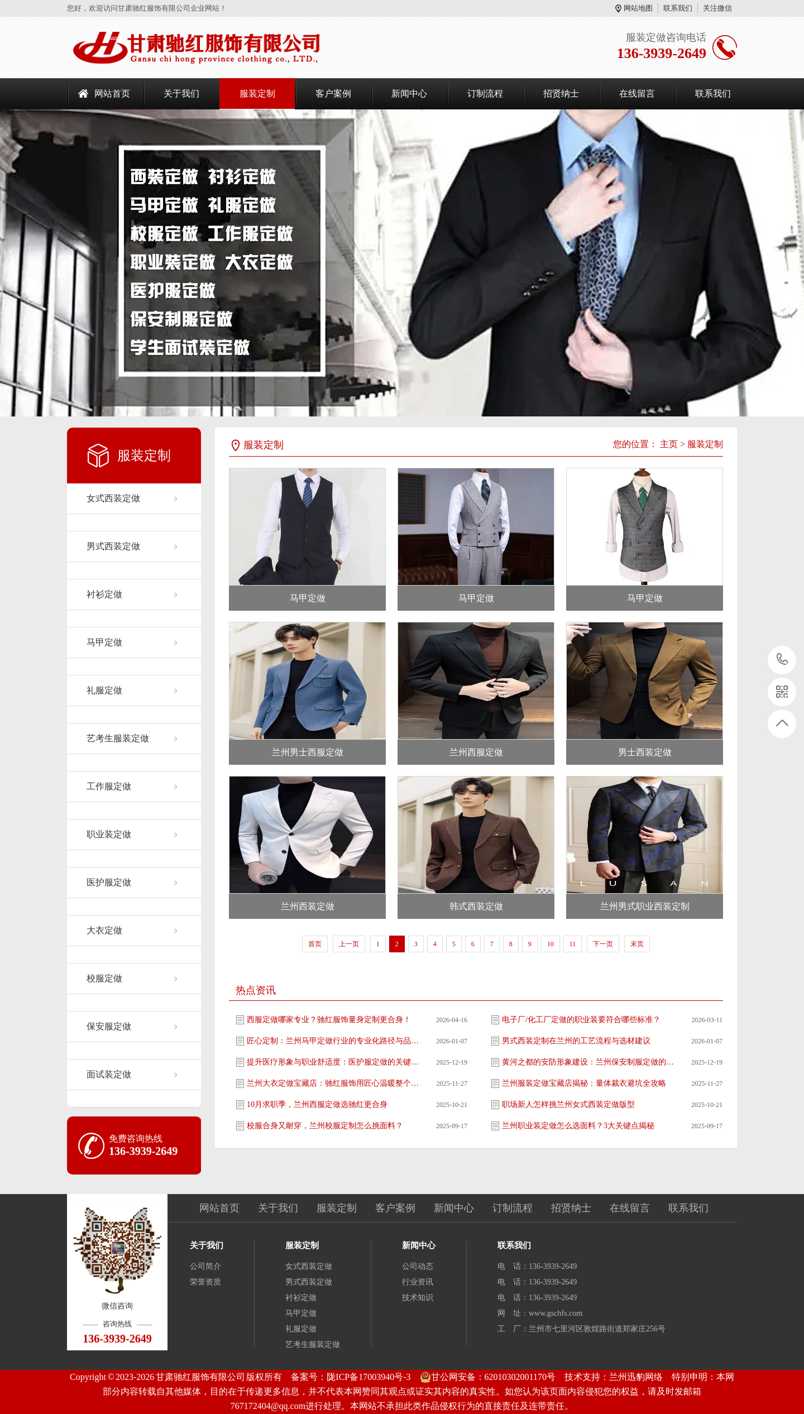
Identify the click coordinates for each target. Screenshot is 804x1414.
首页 (315, 944)
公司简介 (205, 1266)
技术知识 (417, 1297)
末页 (637, 944)
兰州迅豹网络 (636, 1377)
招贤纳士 (561, 93)
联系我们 (677, 8)
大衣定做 (104, 930)
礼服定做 (104, 690)
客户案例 (333, 93)
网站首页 (112, 93)
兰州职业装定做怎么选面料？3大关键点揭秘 (578, 1125)
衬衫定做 (104, 594)
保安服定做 (109, 1026)
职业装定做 (109, 834)
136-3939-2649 (782, 660)
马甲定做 (104, 642)
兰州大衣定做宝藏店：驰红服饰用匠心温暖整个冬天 (333, 1083)
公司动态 (417, 1266)
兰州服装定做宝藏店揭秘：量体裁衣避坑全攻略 (584, 1083)
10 (550, 944)
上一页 (349, 944)
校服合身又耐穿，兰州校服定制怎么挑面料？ (325, 1125)
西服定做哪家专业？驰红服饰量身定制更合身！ (329, 1019)
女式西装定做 (113, 498)
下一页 (603, 944)
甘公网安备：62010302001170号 (488, 1377)
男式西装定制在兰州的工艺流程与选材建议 (576, 1041)
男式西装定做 (113, 546)
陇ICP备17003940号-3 (368, 1377)
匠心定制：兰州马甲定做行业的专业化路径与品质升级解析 (333, 1041)
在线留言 (637, 93)
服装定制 (257, 93)
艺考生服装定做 (118, 738)
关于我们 (181, 93)
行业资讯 (417, 1282)
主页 (669, 444)
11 (573, 944)
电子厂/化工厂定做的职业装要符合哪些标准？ (581, 1019)
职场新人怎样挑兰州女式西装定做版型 (568, 1104)
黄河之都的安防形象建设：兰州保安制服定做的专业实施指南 (588, 1062)
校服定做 (104, 978)
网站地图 (638, 8)
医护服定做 (109, 882)
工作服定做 (109, 786)
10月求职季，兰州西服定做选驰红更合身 (317, 1104)
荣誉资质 (205, 1282)
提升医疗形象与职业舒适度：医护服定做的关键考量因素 (333, 1062)
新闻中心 (409, 93)
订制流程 (485, 93)
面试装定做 (109, 1074)
